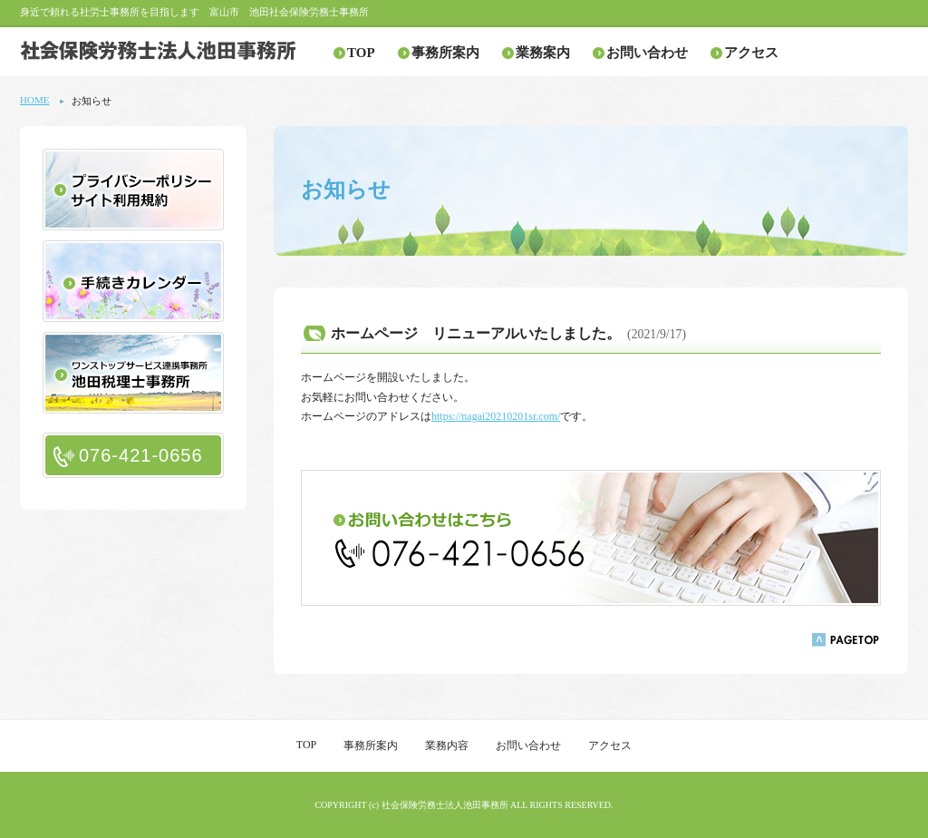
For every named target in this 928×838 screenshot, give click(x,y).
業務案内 (543, 52)
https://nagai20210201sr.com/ (495, 416)
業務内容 (447, 745)
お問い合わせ (647, 52)
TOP (361, 52)
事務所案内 (445, 52)
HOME (34, 99)
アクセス (751, 52)
